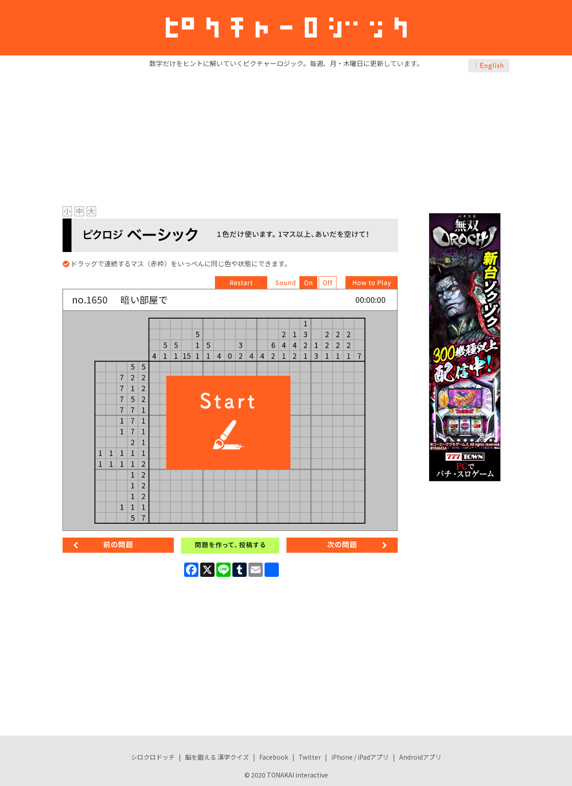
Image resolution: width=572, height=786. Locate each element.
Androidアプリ (420, 756)
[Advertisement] (286, 137)
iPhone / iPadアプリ (360, 756)
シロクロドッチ (153, 756)
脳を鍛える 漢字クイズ (217, 756)
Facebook (273, 756)
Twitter (310, 756)
